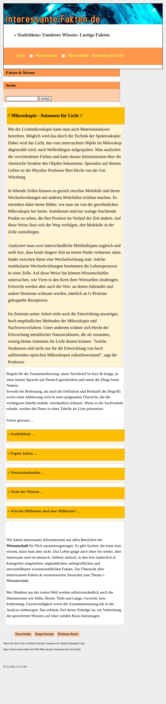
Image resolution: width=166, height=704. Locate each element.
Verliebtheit (21, 434)
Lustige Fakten (95, 35)
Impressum (44, 634)
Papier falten (22, 453)
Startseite (23, 634)
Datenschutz (68, 634)
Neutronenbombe (26, 472)
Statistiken (28, 35)
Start (21, 55)
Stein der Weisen (25, 491)
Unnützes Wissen (59, 35)
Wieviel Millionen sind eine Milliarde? (44, 511)
